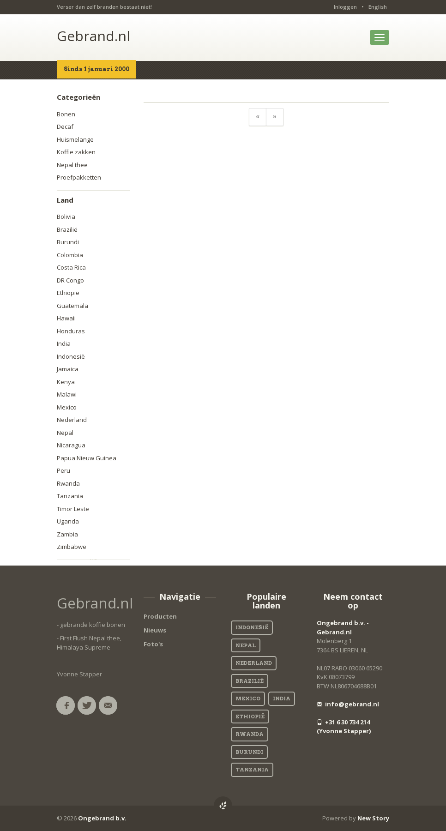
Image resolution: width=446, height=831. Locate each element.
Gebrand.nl (93, 35)
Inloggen (345, 6)
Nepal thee (72, 165)
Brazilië (67, 229)
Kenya (66, 382)
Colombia (70, 255)
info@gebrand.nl (348, 704)
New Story (373, 818)
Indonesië (71, 356)
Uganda (68, 521)
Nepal (65, 432)
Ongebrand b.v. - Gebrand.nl (343, 627)
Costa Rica (71, 267)
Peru (63, 470)
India (64, 343)
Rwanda (68, 483)
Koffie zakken (76, 152)
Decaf (65, 126)
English (377, 6)
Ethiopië (68, 293)
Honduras (71, 331)
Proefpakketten (79, 177)
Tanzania (70, 496)
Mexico (67, 407)
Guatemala (72, 305)
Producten (160, 616)
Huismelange (75, 139)
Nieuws (155, 630)
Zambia (67, 534)
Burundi (68, 242)
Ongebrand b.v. (102, 818)
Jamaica (67, 369)
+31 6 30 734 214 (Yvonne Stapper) (344, 726)
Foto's (153, 644)
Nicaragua (71, 445)
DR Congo (70, 280)
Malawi (67, 394)
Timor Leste (73, 509)
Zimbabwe (71, 546)
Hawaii (66, 318)
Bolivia (66, 216)
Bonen (66, 114)
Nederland (72, 420)
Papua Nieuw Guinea (86, 458)
